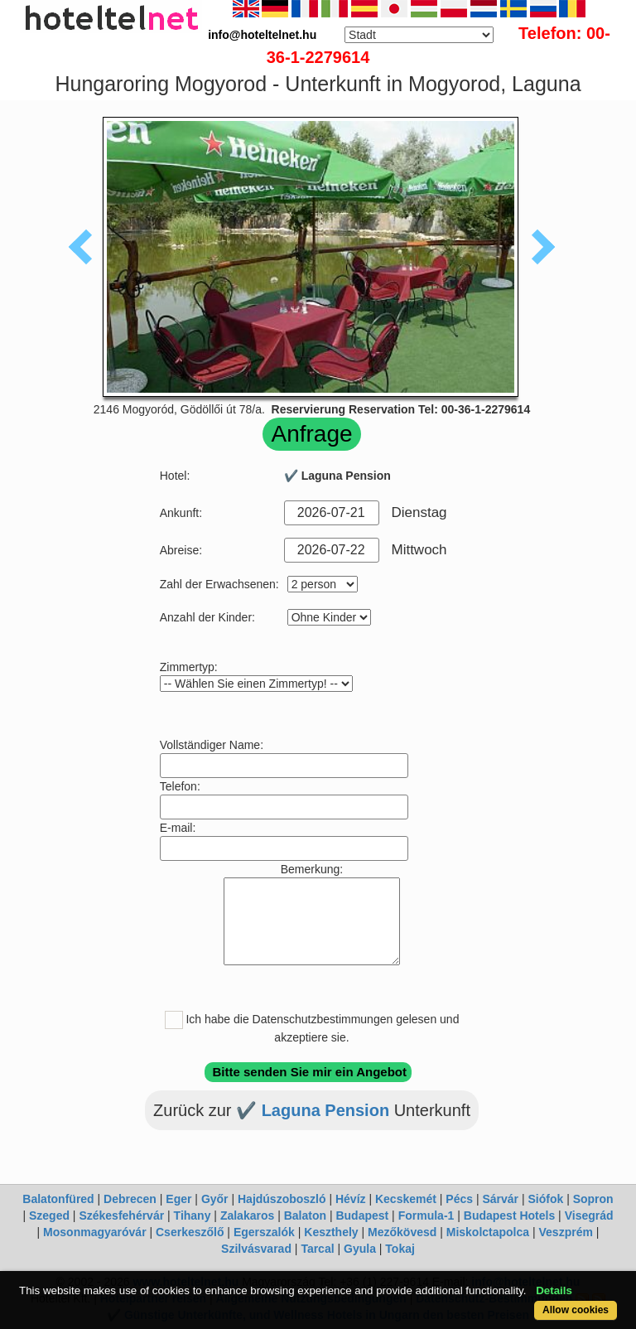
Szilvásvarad (256, 1248)
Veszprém (566, 1232)
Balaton (305, 1215)
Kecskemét (405, 1199)
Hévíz (350, 1199)
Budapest (361, 1215)
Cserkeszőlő (190, 1232)
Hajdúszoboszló (282, 1199)
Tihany (192, 1215)
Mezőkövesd (402, 1232)
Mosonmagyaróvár (94, 1232)
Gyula (360, 1248)
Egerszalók (264, 1232)
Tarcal (317, 1248)
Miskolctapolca (487, 1232)
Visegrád (589, 1215)
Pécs (459, 1199)
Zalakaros (247, 1215)
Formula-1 (426, 1215)
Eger (178, 1199)
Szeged (49, 1215)
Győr (215, 1199)
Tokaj (400, 1248)
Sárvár (500, 1199)
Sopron (593, 1199)
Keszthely (331, 1232)
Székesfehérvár (121, 1215)
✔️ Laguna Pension (315, 1110)
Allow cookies (575, 1310)
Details (554, 1290)
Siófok (545, 1199)
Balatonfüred (58, 1199)
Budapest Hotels (509, 1215)
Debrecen (130, 1199)
